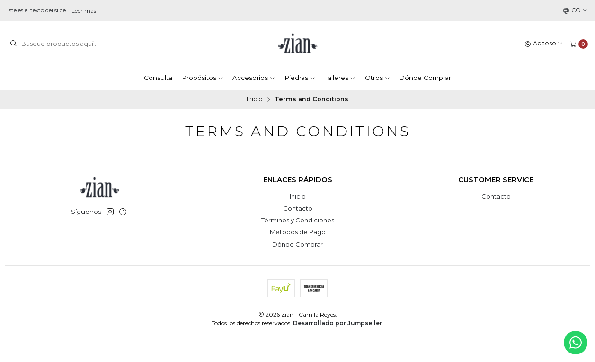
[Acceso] (544, 43)
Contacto (297, 208)
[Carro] (579, 43)
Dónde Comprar (425, 77)
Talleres (339, 77)
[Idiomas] (575, 10)
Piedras (299, 77)
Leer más (83, 10)
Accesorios (253, 77)
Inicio (255, 100)
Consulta (158, 77)
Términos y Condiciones (297, 220)
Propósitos (202, 77)
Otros (377, 77)
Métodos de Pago (298, 232)
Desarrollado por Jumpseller (337, 323)
